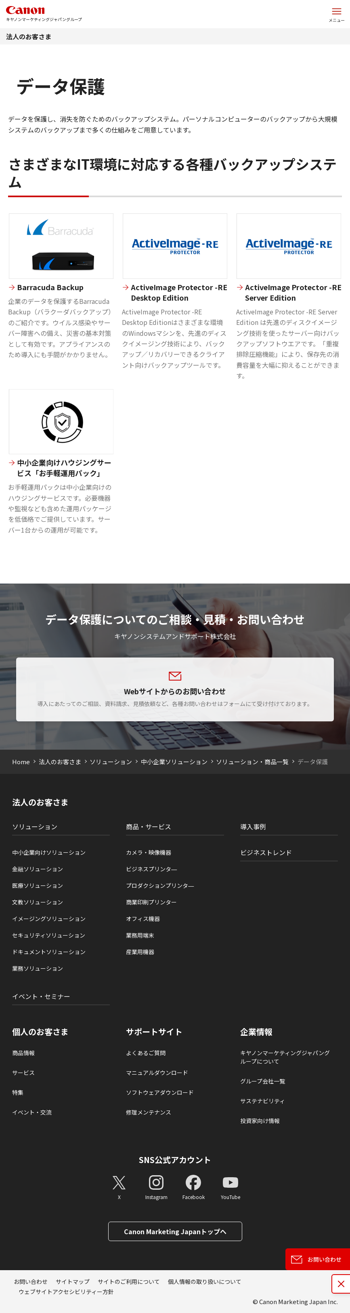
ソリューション (111, 761)
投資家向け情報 (260, 1121)
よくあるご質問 (146, 1053)
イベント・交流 (32, 1112)
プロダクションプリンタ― (160, 885)
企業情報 (256, 1031)
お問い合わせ (31, 1281)
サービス (23, 1073)
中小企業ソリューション (174, 761)
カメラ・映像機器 (148, 852)
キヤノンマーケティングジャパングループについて (285, 1057)
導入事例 (253, 826)
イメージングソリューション (49, 919)
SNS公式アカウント (175, 1159)
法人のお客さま (28, 36)
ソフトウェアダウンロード (160, 1092)
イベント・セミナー (41, 996)
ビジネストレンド (266, 852)
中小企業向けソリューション (49, 852)
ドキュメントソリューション (49, 952)
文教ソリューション (37, 902)
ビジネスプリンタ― (151, 869)
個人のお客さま (40, 1031)
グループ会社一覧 (262, 1081)
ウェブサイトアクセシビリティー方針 (66, 1292)
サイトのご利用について (129, 1281)
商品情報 (23, 1053)
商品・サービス (148, 826)
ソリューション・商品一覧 (252, 761)
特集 (17, 1092)
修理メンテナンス (148, 1112)
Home (21, 761)
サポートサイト (154, 1031)
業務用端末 (140, 935)
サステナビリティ (262, 1101)
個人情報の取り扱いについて (204, 1281)
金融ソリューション (37, 869)
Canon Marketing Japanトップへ (175, 1231)
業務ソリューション (37, 968)
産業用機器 (140, 952)
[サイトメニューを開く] (337, 14)
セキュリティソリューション (48, 935)
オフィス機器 (143, 919)
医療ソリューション (37, 885)
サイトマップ (73, 1281)
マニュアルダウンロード (157, 1073)
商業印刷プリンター (151, 902)
